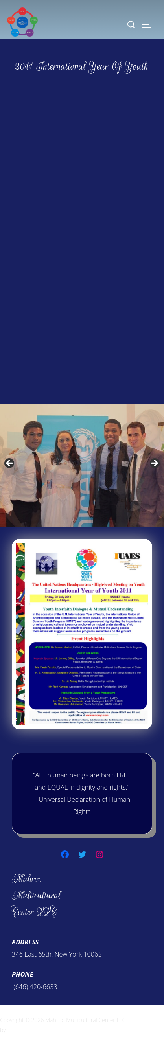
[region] (82, 465)
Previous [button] (10, 464)
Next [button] (154, 464)
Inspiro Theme (144, 1020)
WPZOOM (19, 1030)
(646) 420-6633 (34, 987)
